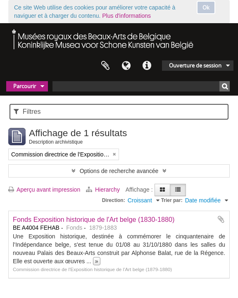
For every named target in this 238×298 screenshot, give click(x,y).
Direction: (113, 200)
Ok (205, 7)
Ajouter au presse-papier (221, 219)
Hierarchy (103, 189)
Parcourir (24, 86)
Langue (126, 65)
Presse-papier (105, 65)
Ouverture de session (195, 65)
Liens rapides (146, 65)
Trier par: (172, 200)
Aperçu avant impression (44, 189)
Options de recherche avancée (119, 171)
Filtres (27, 111)
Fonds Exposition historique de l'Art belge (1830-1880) (94, 219)
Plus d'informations (126, 15)
